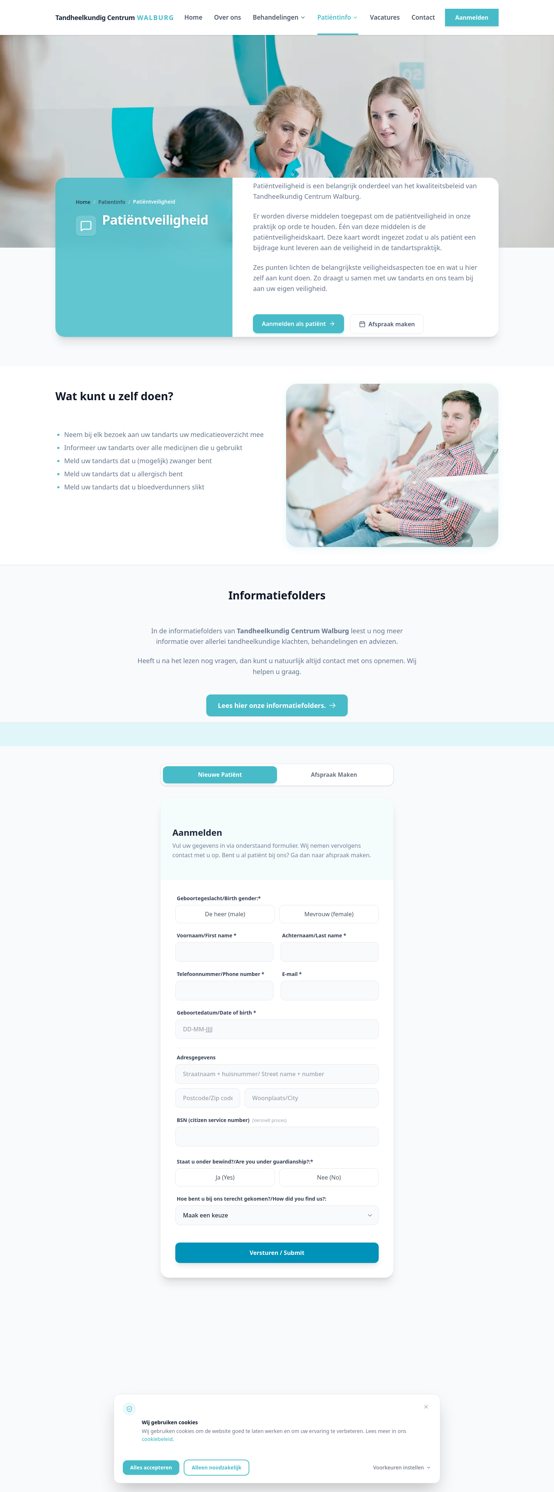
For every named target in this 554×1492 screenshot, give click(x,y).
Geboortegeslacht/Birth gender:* (219, 898)
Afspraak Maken (334, 775)
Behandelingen (279, 17)
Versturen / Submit (277, 1253)
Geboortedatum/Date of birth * (216, 1012)
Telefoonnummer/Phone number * (220, 974)
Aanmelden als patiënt (298, 324)
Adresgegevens (196, 1057)
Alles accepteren (151, 1467)
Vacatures (385, 17)
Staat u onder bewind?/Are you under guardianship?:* (245, 1161)
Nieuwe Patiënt (220, 775)
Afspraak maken (387, 324)
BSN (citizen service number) (231, 1120)
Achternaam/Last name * (314, 935)
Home (193, 17)
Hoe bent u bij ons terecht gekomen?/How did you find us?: (251, 1199)
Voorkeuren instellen (402, 1467)
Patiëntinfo (337, 17)
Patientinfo (111, 201)
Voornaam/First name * (207, 935)
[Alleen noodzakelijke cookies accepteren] (426, 1407)
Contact (423, 17)
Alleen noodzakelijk (216, 1467)
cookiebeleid (157, 1439)
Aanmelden (471, 17)
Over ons (227, 17)
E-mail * (292, 974)
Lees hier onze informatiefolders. (277, 705)
